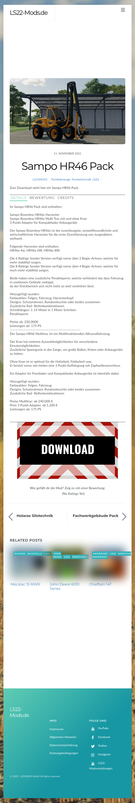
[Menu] (123, 9)
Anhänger (100, 553)
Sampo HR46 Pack (68, 166)
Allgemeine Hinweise (63, 737)
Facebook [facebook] (99, 737)
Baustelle (35, 553)
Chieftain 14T (100, 584)
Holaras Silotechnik (35, 515)
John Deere (57, 555)
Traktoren (80, 557)
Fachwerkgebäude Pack (95, 515)
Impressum (56, 729)
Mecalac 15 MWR (25, 584)
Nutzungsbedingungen (64, 753)
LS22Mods (40, 179)
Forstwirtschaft (81, 179)
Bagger (20, 553)
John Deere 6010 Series (64, 586)
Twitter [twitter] (98, 745)
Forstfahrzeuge (60, 179)
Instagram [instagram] (100, 754)
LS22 (96, 179)
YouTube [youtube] (99, 728)
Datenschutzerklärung (64, 745)
